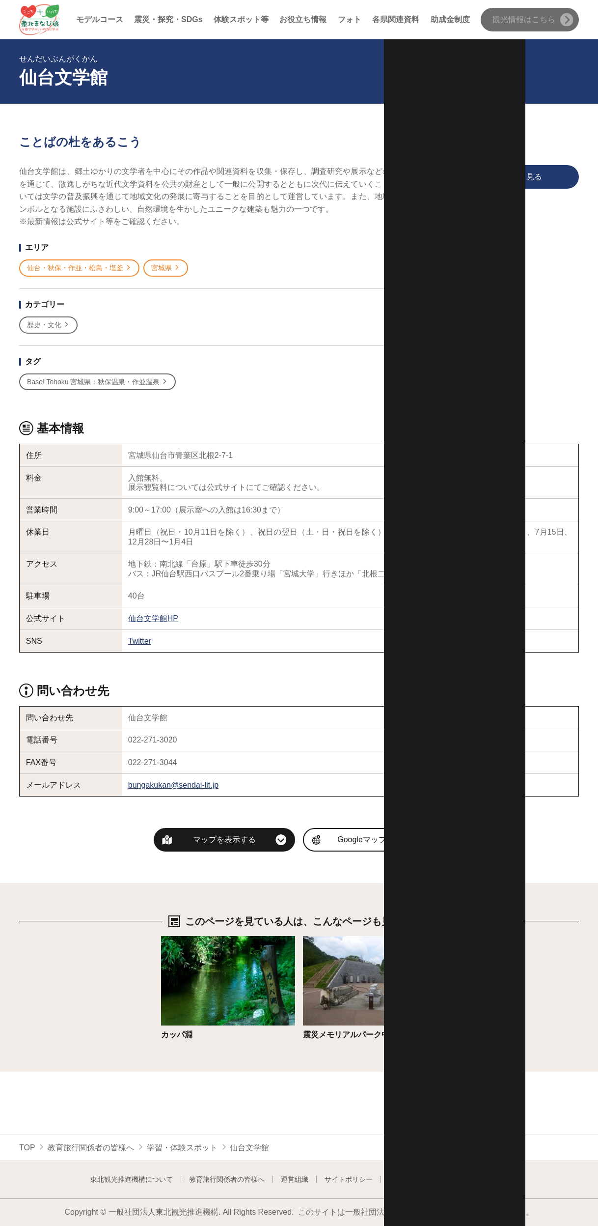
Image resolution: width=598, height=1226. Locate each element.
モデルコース (99, 20)
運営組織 (294, 1179)
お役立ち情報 (302, 20)
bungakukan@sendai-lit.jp (173, 785)
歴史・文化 (48, 325)
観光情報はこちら (532, 20)
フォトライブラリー (420, 1179)
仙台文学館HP (153, 618)
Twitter (139, 641)
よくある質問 (487, 1179)
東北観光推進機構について (131, 1179)
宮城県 (165, 268)
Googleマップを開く (373, 839)
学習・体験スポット (182, 1147)
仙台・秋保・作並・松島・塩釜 (79, 268)
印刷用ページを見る (488, 177)
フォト (349, 20)
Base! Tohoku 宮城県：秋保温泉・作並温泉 (97, 382)
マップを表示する (224, 839)
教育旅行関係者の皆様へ (91, 1147)
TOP (27, 1147)
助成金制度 (450, 20)
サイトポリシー (349, 1179)
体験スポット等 (241, 20)
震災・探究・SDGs (168, 20)
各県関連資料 (395, 20)
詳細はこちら (184, 941)
